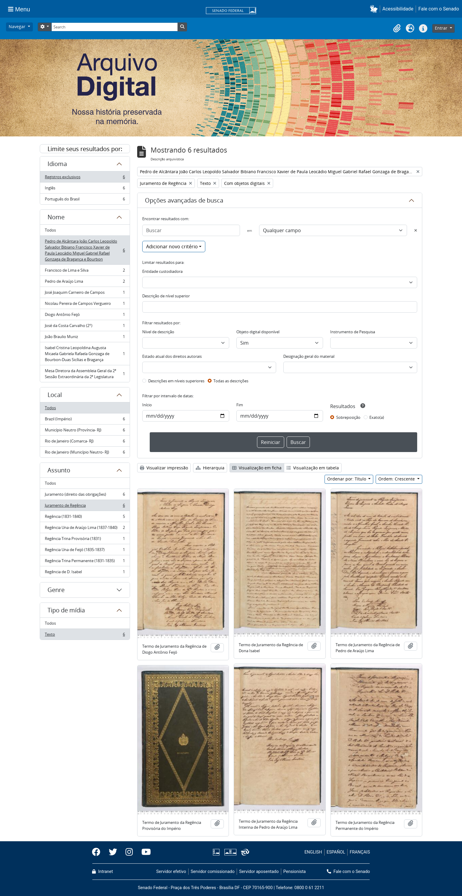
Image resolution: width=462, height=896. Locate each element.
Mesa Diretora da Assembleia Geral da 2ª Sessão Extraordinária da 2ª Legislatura (85, 373)
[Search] (114, 26)
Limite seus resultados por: (85, 149)
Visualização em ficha (257, 468)
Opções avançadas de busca (184, 200)
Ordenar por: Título (347, 479)
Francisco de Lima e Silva (85, 271)
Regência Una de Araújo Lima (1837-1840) (85, 528)
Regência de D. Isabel (85, 573)
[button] (375, 9)
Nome (56, 217)
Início (147, 404)
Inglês (85, 189)
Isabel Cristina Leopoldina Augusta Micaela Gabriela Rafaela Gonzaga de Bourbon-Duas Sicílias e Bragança (85, 353)
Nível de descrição (158, 331)
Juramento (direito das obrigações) (85, 495)
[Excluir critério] (415, 230)
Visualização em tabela (313, 468)
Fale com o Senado (438, 9)
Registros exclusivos (85, 178)
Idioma (57, 164)
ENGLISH (313, 852)
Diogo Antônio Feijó (85, 315)
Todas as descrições (230, 381)
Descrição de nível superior (166, 296)
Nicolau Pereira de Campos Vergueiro (85, 304)
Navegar (18, 26)
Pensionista (294, 871)
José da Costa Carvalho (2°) (85, 327)
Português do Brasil (85, 200)
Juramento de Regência (85, 506)
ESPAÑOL (336, 852)
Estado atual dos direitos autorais (172, 356)
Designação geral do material (308, 356)
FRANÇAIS (360, 852)
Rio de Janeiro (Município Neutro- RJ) (85, 453)
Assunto (59, 470)
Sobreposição (348, 417)
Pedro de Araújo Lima (85, 282)
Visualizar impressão (164, 468)
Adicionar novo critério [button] (172, 246)
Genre (56, 590)
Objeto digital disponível (257, 331)
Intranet (102, 871)
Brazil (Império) (85, 420)
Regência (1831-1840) (85, 517)
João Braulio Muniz (85, 338)
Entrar (442, 28)
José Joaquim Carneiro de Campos (85, 293)
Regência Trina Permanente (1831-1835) (85, 562)
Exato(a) (376, 417)
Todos (50, 230)
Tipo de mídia (66, 610)
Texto (85, 635)
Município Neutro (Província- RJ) (85, 431)
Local (55, 395)
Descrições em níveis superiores (176, 381)
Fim (239, 404)
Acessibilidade (398, 9)
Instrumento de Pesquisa (352, 331)
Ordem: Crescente (397, 479)
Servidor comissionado (213, 871)
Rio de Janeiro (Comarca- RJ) (85, 442)
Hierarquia (210, 468)
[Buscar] (191, 230)
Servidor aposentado (259, 871)
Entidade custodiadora (162, 271)
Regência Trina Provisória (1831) (85, 540)
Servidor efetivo (171, 871)
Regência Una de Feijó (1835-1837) (85, 551)
